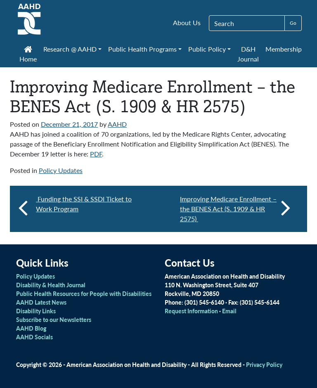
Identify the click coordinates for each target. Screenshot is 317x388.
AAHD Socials (34, 337)
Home (28, 55)
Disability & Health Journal (50, 285)
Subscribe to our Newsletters (53, 319)
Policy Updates (61, 170)
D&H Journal (248, 54)
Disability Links (36, 311)
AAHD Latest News (41, 302)
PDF (96, 154)
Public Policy (207, 49)
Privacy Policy (264, 364)
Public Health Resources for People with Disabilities (83, 293)
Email (229, 311)
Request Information (191, 311)
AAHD (117, 124)
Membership (283, 49)
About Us (187, 22)
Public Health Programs (142, 49)
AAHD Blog (31, 328)
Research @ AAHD (70, 49)
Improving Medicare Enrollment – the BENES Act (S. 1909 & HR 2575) (235, 208)
